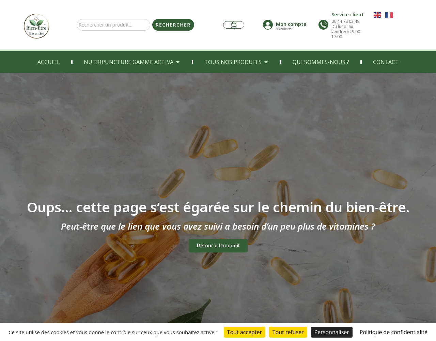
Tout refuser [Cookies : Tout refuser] (288, 332)
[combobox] (113, 25)
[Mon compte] (268, 25)
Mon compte (291, 24)
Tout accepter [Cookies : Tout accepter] (244, 332)
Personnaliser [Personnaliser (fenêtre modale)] (331, 332)
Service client (347, 14)
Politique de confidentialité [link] (393, 332)
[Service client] (323, 25)
